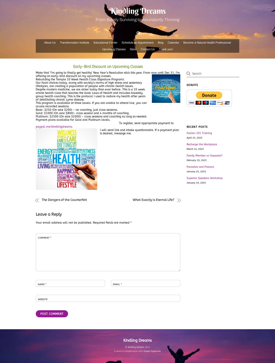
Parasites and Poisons (200, 166)
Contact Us (148, 49)
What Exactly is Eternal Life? (153, 200)
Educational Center (105, 42)
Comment (45, 237)
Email (117, 284)
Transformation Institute (74, 42)
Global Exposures (152, 351)
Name (42, 284)
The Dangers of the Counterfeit (64, 200)
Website (43, 299)
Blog (160, 42)
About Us (50, 42)
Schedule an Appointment (137, 42)
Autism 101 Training (199, 133)
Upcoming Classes (114, 49)
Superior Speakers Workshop (205, 178)
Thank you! (166, 49)
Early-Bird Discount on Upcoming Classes (108, 66)
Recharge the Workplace (202, 144)
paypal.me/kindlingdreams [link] (54, 126)
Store (133, 49)
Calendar (173, 42)
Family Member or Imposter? (204, 155)
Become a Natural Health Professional (207, 42)
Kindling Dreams (136, 347)
